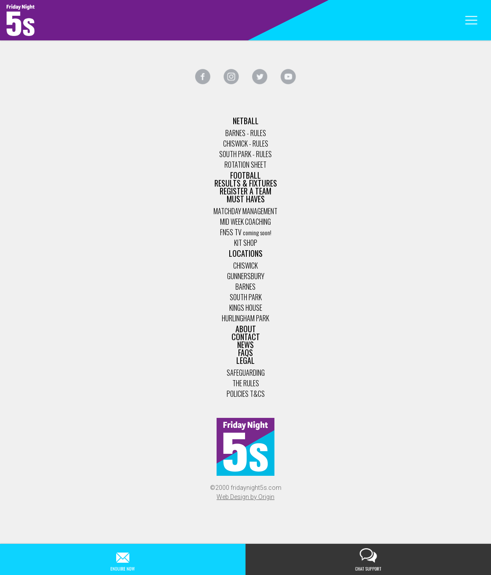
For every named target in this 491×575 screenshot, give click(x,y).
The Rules (245, 383)
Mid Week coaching (245, 222)
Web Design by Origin (245, 496)
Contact (245, 337)
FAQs (245, 352)
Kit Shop (245, 243)
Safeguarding (246, 373)
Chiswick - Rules (245, 143)
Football (245, 175)
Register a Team (245, 191)
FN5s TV (231, 232)
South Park (246, 297)
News (245, 345)
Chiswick (245, 266)
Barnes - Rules (245, 133)
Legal (245, 360)
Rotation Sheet (245, 165)
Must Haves (246, 199)
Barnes (245, 287)
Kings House (245, 308)
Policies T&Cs (246, 394)
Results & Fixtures (245, 183)
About (245, 329)
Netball (246, 121)
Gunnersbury (245, 276)
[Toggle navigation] (471, 20)
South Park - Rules (245, 154)
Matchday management (245, 211)
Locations (246, 253)
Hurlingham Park (245, 318)
